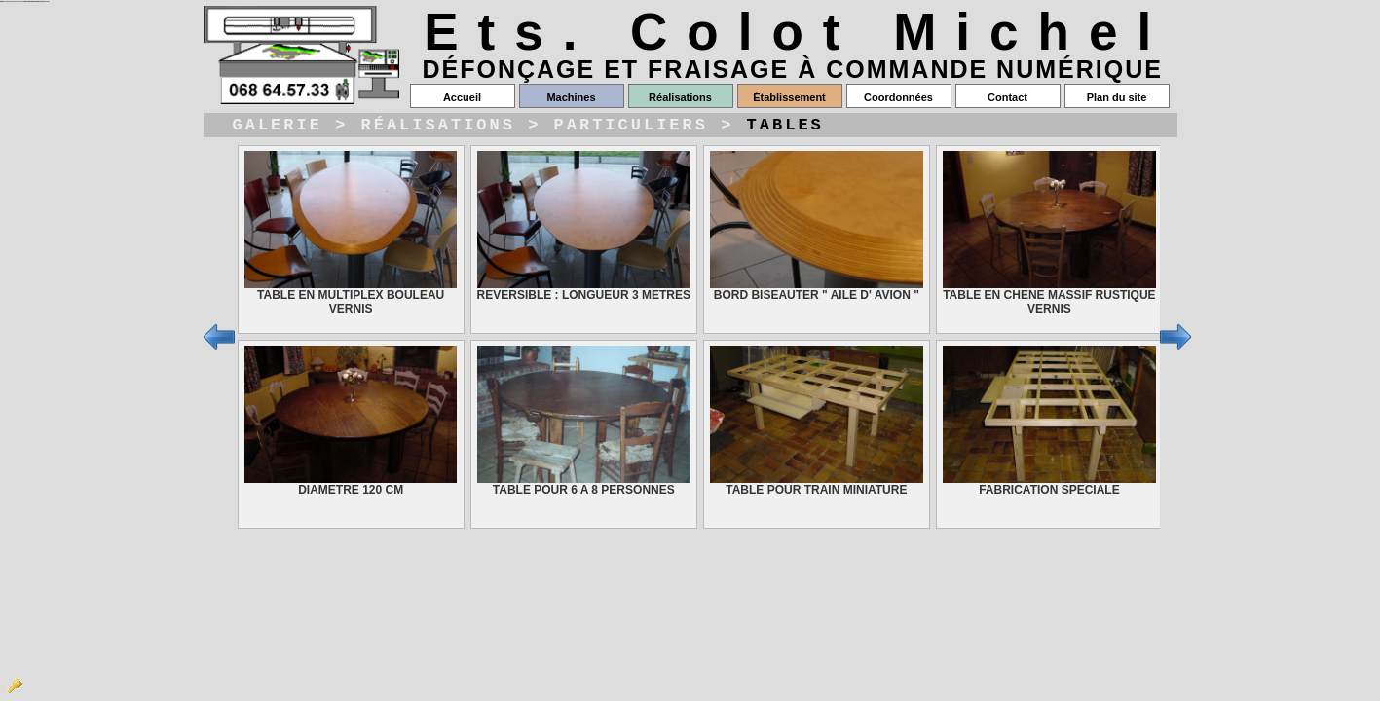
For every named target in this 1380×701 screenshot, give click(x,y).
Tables (785, 127)
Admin (14, 686)
